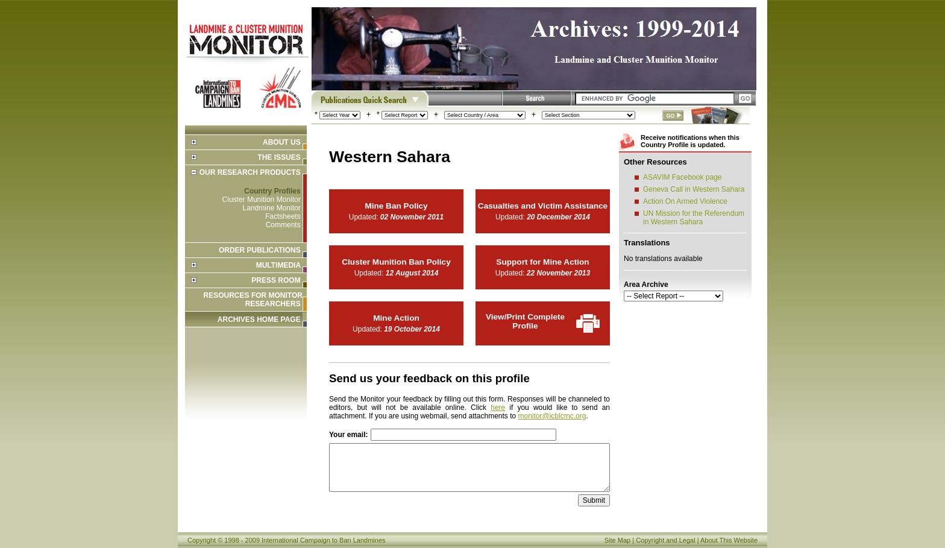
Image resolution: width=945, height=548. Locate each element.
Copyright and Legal (665, 540)
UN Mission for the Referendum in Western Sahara (693, 217)
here (498, 407)
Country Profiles (272, 191)
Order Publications (260, 250)
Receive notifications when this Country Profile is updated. (690, 141)
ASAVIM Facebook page (682, 177)
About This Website (729, 540)
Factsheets (283, 216)
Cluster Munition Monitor (261, 199)
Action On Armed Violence (685, 201)
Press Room (275, 280)
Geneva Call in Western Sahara (694, 189)
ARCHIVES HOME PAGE (259, 319)
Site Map (617, 540)
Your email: (348, 434)
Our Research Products (250, 172)
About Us (282, 142)
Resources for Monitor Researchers (253, 299)
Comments (283, 225)
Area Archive (646, 284)
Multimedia (278, 265)
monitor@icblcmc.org (552, 416)
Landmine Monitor (272, 208)
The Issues (278, 157)
